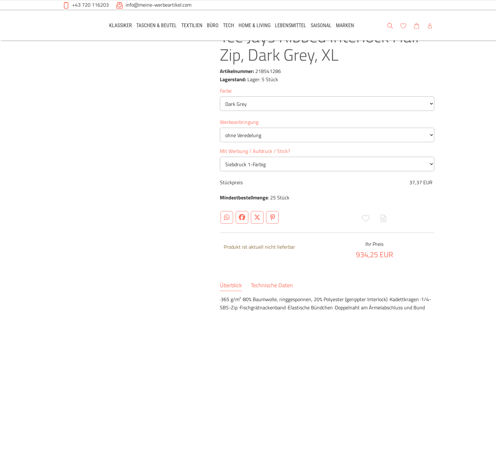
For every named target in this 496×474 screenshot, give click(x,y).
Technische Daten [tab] (272, 309)
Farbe (226, 114)
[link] (120, 25)
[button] (485, 25)
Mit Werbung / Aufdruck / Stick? (255, 174)
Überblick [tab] (231, 309)
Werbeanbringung (239, 145)
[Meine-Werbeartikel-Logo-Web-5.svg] (77, 26)
